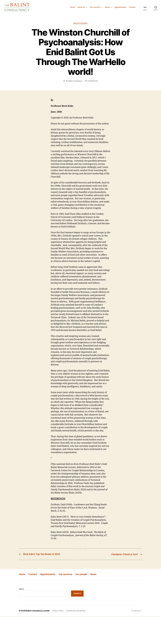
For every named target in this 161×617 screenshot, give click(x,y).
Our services (95, 7)
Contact (132, 7)
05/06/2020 (93, 82)
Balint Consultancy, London (38, 611)
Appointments (120, 7)
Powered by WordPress (76, 611)
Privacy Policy (58, 611)
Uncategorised (80, 24)
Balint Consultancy (75, 82)
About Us (81, 7)
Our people (84, 574)
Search (21, 589)
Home (72, 7)
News (107, 7)
